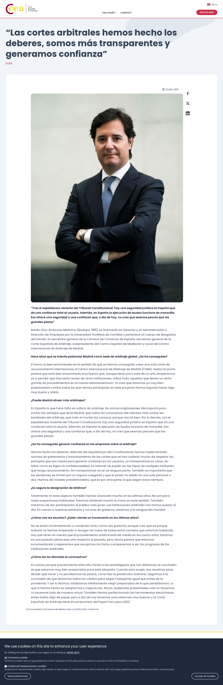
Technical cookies (17, 660)
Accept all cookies (205, 679)
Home (9, 63)
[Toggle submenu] (116, 13)
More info (73, 655)
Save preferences (18, 679)
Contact (126, 12)
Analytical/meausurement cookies (26, 669)
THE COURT (108, 12)
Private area (207, 12)
